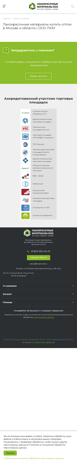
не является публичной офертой (38, 342)
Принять (10, 453)
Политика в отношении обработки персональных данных (34, 458)
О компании (10, 286)
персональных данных (44, 317)
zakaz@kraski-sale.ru (38, 264)
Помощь (7, 302)
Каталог (7, 294)
